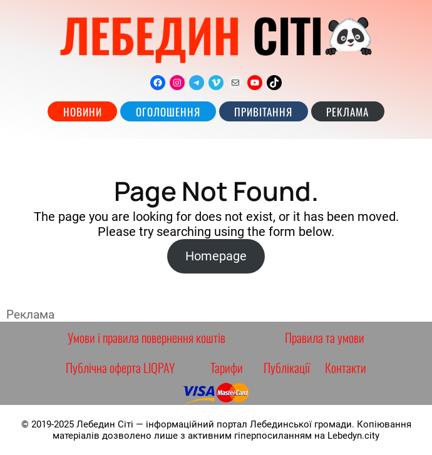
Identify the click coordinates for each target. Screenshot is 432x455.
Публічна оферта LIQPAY (120, 367)
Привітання (263, 112)
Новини (82, 112)
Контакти (345, 367)
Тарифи (226, 367)
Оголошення (168, 112)
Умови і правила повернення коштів (146, 337)
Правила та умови (324, 337)
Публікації (287, 367)
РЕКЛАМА (347, 112)
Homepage (216, 255)
